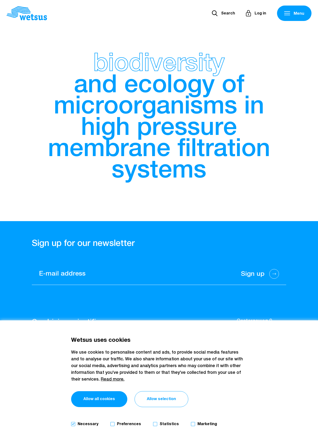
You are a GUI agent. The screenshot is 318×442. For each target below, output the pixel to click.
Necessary (88, 424)
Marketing (207, 424)
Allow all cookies (99, 399)
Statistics (169, 424)
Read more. (112, 379)
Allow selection (161, 399)
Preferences (129, 424)
